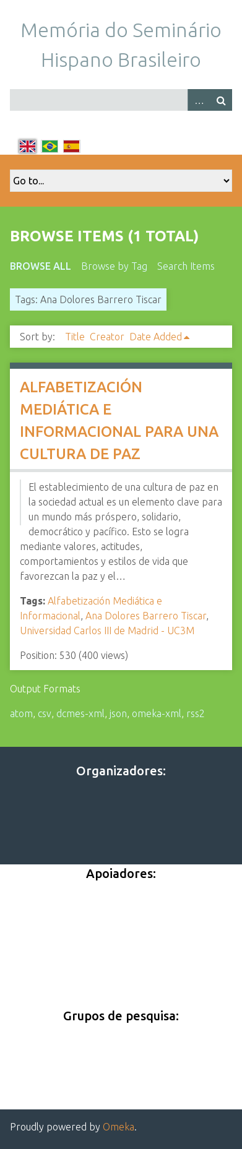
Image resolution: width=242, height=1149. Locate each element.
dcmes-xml (80, 713)
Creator (107, 336)
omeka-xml (156, 713)
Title (75, 336)
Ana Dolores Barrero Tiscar (145, 615)
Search (221, 100)
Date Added (155, 336)
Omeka (118, 1126)
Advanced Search (199, 100)
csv (44, 713)
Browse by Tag (114, 266)
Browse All (40, 266)
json (118, 713)
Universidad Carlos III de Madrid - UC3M (107, 630)
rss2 (195, 713)
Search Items (186, 266)
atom (21, 713)
